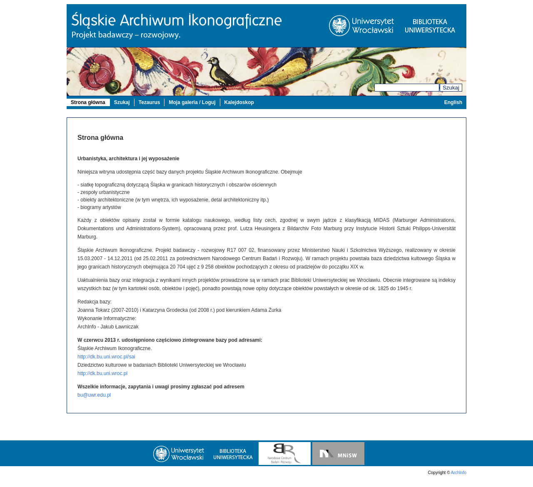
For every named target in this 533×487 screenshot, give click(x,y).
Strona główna (88, 102)
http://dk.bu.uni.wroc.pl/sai (106, 357)
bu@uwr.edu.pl (94, 395)
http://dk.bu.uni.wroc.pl (102, 373)
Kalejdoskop (239, 102)
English (453, 102)
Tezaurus (149, 102)
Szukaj (451, 87)
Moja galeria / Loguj (192, 102)
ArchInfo (458, 472)
